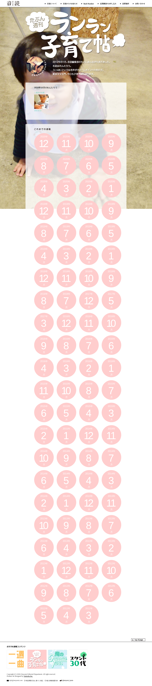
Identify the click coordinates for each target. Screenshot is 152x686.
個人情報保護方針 (52, 680)
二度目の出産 (39, 93)
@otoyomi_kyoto (67, 680)
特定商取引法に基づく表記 (34, 680)
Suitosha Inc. (28, 676)
